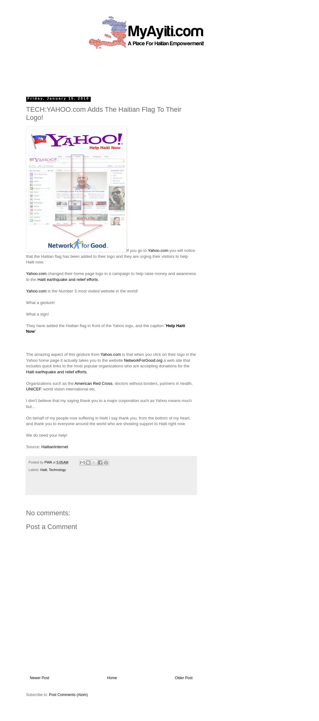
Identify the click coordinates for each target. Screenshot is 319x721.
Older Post (184, 678)
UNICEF (33, 389)
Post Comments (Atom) (68, 695)
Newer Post (39, 678)
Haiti (43, 470)
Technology (57, 470)
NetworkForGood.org (143, 360)
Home (112, 678)
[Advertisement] (145, 70)
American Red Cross (94, 383)
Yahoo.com (158, 250)
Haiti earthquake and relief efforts (67, 279)
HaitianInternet (54, 446)
